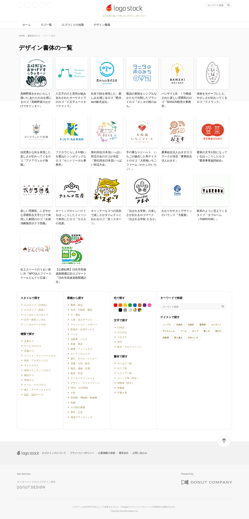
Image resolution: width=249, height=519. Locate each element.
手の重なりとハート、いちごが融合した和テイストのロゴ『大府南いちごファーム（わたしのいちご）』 (141, 160)
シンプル (167, 324)
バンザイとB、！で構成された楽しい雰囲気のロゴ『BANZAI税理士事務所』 (177, 100)
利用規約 (156, 507)
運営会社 (123, 453)
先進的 (179, 324)
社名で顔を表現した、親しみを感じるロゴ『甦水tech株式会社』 (106, 97)
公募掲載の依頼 (106, 453)
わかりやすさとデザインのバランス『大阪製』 (177, 212)
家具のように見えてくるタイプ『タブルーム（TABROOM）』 (212, 215)
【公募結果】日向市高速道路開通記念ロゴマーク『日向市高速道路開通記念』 (71, 275)
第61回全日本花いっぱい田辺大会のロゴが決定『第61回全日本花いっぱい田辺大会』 (106, 158)
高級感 (166, 337)
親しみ (207, 331)
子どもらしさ (169, 331)
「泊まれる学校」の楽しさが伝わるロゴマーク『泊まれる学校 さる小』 (141, 215)
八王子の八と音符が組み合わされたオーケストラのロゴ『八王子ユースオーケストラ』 (71, 100)
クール (183, 331)
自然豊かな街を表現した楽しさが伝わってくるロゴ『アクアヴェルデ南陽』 (35, 158)
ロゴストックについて (54, 453)
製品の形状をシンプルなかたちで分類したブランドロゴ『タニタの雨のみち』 (141, 100)
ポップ (195, 331)
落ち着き (178, 337)
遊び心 (218, 331)
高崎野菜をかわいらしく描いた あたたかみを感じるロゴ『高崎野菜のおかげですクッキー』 (36, 100)
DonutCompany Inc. (129, 511)
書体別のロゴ (34, 36)
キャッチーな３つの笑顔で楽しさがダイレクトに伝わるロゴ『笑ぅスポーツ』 (106, 217)
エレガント (216, 324)
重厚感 (202, 324)
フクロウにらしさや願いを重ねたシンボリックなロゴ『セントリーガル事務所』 (71, 158)
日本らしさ (193, 337)
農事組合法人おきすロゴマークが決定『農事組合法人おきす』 (177, 156)
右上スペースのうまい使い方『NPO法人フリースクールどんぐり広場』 (35, 273)
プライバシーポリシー (82, 453)
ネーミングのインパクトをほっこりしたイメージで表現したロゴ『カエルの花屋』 (71, 217)
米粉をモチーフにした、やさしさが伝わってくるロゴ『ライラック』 (212, 97)
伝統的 (191, 324)
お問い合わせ (139, 453)
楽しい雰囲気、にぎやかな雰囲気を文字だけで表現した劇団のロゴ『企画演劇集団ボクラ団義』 (35, 217)
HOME (22, 36)
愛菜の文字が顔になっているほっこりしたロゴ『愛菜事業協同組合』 (212, 156)
